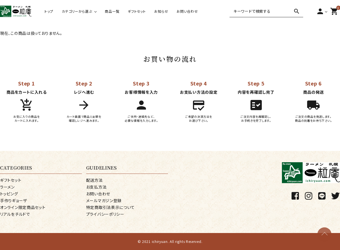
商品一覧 (112, 11)
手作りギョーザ (13, 200)
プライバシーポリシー (105, 214)
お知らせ (161, 11)
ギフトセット (137, 11)
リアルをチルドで (15, 214)
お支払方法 (96, 187)
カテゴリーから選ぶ (77, 11)
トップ (48, 11)
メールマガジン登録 (104, 200)
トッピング (9, 193)
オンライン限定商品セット (22, 207)
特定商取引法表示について (110, 207)
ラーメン (7, 187)
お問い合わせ (187, 11)
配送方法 (94, 180)
